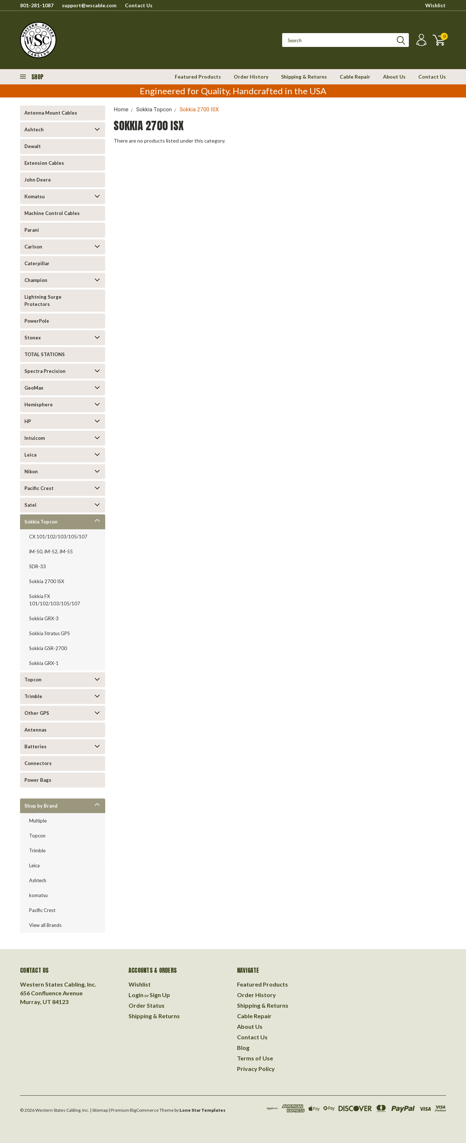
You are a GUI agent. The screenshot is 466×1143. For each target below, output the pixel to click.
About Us (394, 76)
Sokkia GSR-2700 (48, 648)
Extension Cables (44, 163)
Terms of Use (255, 1058)
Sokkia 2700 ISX (46, 581)
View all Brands (45, 925)
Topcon (33, 679)
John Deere (37, 180)
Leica (30, 455)
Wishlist (435, 5)
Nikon (31, 471)
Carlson (33, 247)
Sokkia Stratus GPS (49, 633)
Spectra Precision (45, 371)
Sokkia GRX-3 (44, 618)
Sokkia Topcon (41, 522)
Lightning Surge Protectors (43, 300)
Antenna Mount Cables (50, 113)
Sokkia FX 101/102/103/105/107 (54, 599)
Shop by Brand (41, 806)
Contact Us (139, 5)
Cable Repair (355, 76)
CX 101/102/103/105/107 (58, 536)
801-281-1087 (37, 5)
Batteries (35, 746)
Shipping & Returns (304, 76)
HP (27, 421)
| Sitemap (99, 1110)
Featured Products (198, 76)
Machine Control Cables (52, 213)
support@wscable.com (89, 5)
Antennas (35, 730)
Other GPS (36, 713)
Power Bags (37, 780)
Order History (251, 76)
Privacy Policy (256, 1068)
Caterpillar (37, 263)
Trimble (33, 696)
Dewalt (32, 146)
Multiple (38, 821)
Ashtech (34, 129)
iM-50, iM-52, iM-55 (51, 551)
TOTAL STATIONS (44, 354)
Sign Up (160, 994)
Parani (31, 230)
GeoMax (33, 388)
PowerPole (36, 321)
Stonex (32, 337)
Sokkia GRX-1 (44, 663)
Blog (243, 1047)
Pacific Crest (39, 488)
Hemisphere (38, 404)
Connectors (38, 763)
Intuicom (34, 438)
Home (121, 109)
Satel (30, 505)
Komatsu (34, 196)
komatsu (38, 895)
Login (136, 994)
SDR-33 (37, 566)
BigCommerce (144, 1110)
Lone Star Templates (202, 1110)
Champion (35, 280)
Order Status (147, 1005)
